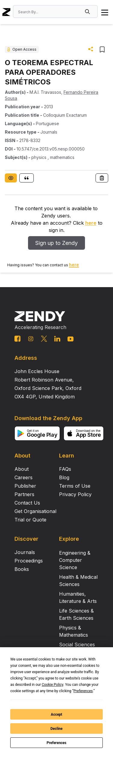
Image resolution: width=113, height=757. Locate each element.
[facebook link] (17, 339)
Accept (56, 714)
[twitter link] (44, 339)
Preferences (57, 743)
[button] (88, 11)
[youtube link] (70, 339)
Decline (56, 729)
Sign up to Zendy (56, 243)
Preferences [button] (83, 691)
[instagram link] (31, 339)
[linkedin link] (57, 339)
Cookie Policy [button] (52, 685)
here (90, 223)
